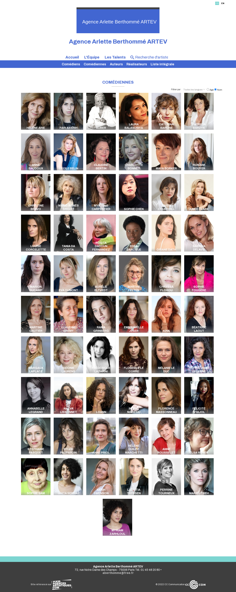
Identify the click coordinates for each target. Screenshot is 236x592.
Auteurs (116, 64)
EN (222, 3)
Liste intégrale (162, 64)
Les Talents (115, 57)
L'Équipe (91, 57)
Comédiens (71, 64)
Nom (218, 90)
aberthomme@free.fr (118, 572)
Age (210, 90)
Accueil (72, 57)
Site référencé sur (51, 584)
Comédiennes (95, 64)
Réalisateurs (136, 64)
